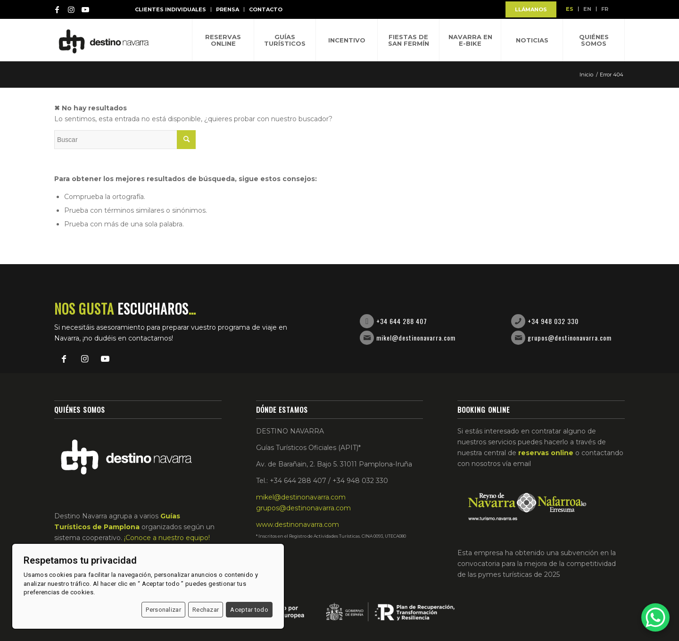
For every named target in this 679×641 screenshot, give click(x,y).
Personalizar (163, 609)
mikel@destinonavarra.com (415, 337)
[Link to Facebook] (57, 9)
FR (604, 9)
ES (569, 9)
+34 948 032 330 (553, 321)
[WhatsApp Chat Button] (655, 617)
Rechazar (205, 609)
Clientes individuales (170, 9)
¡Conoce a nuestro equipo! (167, 537)
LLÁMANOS (531, 9)
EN (587, 9)
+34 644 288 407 (401, 321)
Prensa (227, 9)
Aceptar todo (249, 609)
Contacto (265, 9)
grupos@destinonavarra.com (570, 337)
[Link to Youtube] (85, 9)
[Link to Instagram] (71, 9)
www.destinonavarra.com (297, 524)
